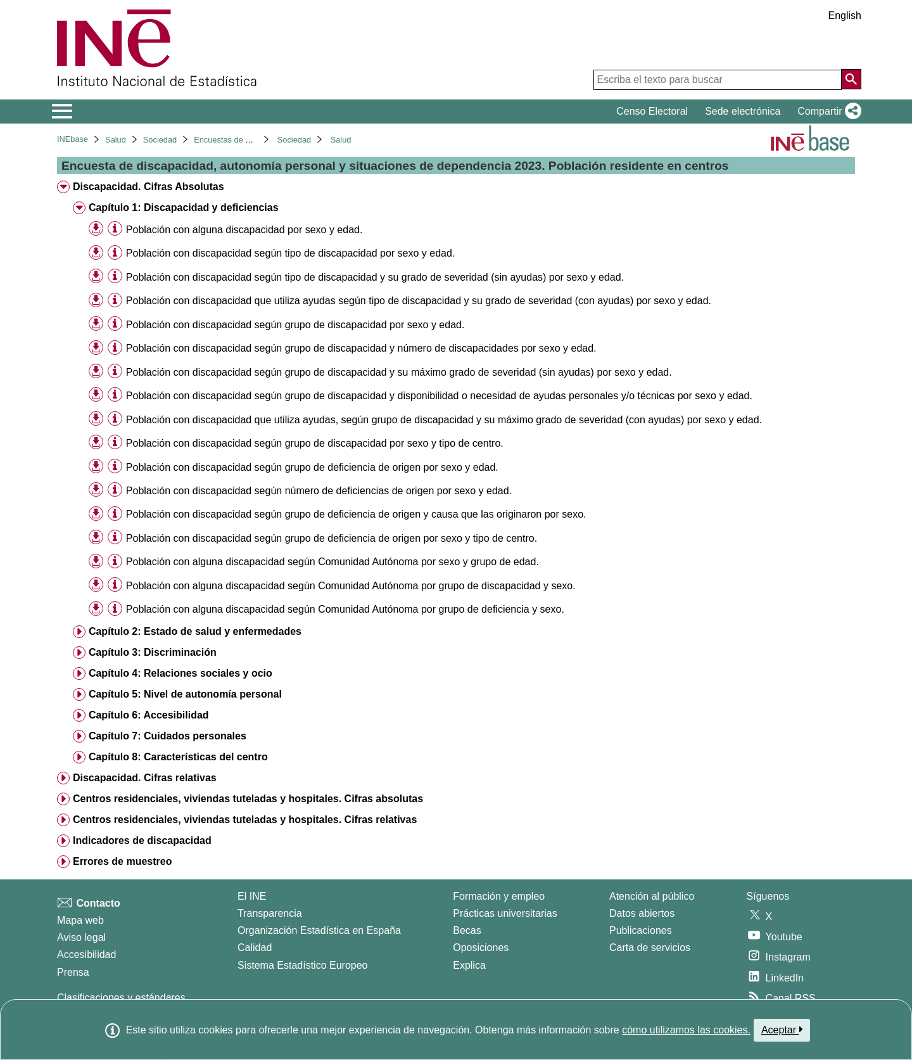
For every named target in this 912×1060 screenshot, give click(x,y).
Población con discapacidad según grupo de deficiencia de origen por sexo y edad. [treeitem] (312, 467)
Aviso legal (81, 937)
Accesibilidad (86, 954)
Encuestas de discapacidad (243, 139)
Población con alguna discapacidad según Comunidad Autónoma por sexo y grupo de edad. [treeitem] (332, 561)
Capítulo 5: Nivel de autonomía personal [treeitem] (185, 694)
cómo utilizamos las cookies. (686, 1030)
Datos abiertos (641, 913)
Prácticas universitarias (505, 913)
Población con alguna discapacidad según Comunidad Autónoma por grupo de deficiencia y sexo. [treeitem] (345, 609)
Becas (467, 930)
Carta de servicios (649, 947)
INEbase (72, 139)
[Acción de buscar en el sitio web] (851, 79)
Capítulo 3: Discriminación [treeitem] (153, 652)
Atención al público (651, 896)
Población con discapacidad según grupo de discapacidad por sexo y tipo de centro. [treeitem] (315, 443)
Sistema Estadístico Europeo (302, 965)
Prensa (73, 972)
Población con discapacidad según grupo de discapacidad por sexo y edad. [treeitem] (295, 324)
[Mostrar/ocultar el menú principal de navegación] (62, 111)
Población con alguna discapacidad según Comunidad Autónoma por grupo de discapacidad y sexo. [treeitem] (351, 585)
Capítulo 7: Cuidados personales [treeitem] (167, 736)
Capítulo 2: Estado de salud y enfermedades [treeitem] (195, 631)
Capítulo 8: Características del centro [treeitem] (178, 756)
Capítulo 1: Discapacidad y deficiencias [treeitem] (184, 207)
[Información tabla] (115, 229)
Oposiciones (481, 947)
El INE (252, 896)
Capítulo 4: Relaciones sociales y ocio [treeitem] (180, 673)
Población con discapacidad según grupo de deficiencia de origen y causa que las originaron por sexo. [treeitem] (356, 514)
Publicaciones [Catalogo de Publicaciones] (640, 930)
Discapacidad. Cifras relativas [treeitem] (145, 777)
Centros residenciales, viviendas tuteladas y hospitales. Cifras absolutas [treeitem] (248, 798)
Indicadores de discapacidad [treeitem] (142, 840)
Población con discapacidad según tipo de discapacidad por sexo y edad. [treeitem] (290, 253)
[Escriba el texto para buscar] (717, 80)
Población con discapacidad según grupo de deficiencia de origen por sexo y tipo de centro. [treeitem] (331, 538)
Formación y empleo (499, 896)
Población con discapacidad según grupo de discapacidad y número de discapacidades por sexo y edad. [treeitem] (361, 348)
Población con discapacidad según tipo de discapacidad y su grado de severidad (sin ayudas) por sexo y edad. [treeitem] (375, 277)
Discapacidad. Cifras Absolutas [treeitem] (148, 186)
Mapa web (80, 920)
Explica (469, 965)
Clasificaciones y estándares (121, 997)
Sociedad (160, 139)
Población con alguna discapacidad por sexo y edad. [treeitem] (244, 229)
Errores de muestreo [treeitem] (122, 861)
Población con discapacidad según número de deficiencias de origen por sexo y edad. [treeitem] (319, 490)
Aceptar (781, 1029)
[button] (826, 111)
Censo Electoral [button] (652, 111)
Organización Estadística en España (319, 930)
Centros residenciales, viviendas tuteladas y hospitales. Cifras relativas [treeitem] (245, 819)
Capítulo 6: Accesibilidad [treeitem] (149, 715)
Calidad (255, 947)
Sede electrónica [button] (742, 111)
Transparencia (270, 913)
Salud (115, 139)
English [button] (844, 15)
